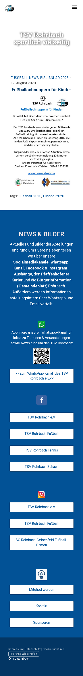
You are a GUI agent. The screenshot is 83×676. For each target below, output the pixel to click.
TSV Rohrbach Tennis (41, 450)
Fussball (25, 196)
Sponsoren (41, 622)
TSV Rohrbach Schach (41, 467)
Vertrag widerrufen (24, 653)
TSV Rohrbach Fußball (41, 434)
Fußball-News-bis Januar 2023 (40, 78)
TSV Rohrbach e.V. (41, 417)
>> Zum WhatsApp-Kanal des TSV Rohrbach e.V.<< (41, 375)
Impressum (15, 649)
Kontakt (41, 606)
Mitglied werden (41, 589)
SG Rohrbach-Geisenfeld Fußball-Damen (41, 542)
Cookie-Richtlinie (53, 649)
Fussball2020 (53, 196)
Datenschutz (33, 649)
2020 (37, 196)
